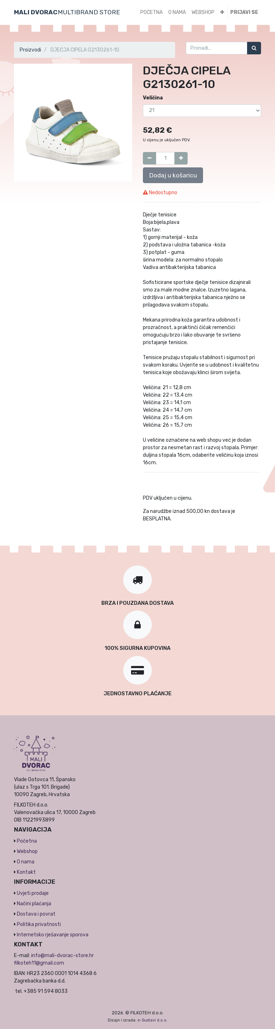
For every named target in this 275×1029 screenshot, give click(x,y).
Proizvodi (30, 50)
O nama (25, 862)
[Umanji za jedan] (149, 158)
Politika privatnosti (39, 924)
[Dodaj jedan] (181, 158)
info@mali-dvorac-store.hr (62, 955)
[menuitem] (151, 12)
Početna (27, 841)
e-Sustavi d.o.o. (153, 1020)
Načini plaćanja (34, 904)
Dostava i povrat (36, 914)
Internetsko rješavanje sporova (52, 935)
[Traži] (254, 48)
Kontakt (26, 872)
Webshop (27, 851)
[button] (222, 12)
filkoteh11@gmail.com (39, 963)
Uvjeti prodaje (33, 893)
